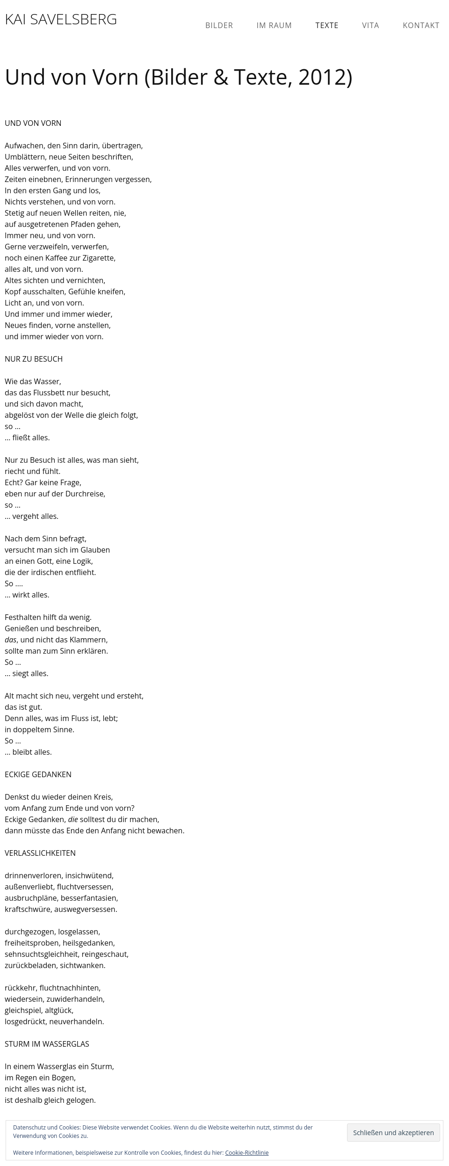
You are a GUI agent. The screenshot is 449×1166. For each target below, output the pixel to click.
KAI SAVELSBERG (61, 18)
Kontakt (421, 25)
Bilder (219, 25)
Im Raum (274, 25)
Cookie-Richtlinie (247, 1153)
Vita (370, 25)
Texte (327, 25)
